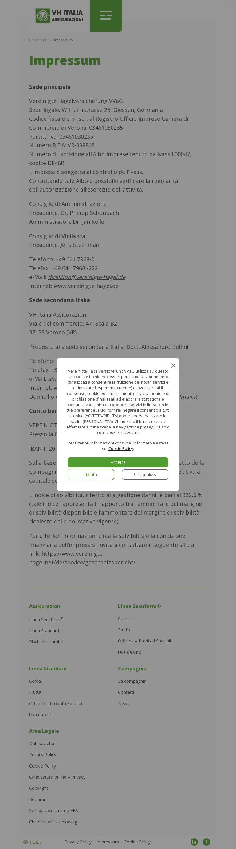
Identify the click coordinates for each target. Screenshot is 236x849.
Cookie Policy (120, 448)
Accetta (118, 462)
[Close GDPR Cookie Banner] (173, 365)
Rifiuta (91, 474)
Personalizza (145, 474)
